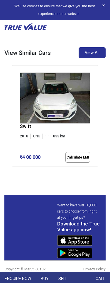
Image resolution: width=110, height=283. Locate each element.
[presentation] (14, 117)
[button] (13, 171)
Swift (25, 126)
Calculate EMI (78, 157)
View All (92, 52)
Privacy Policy (94, 269)
